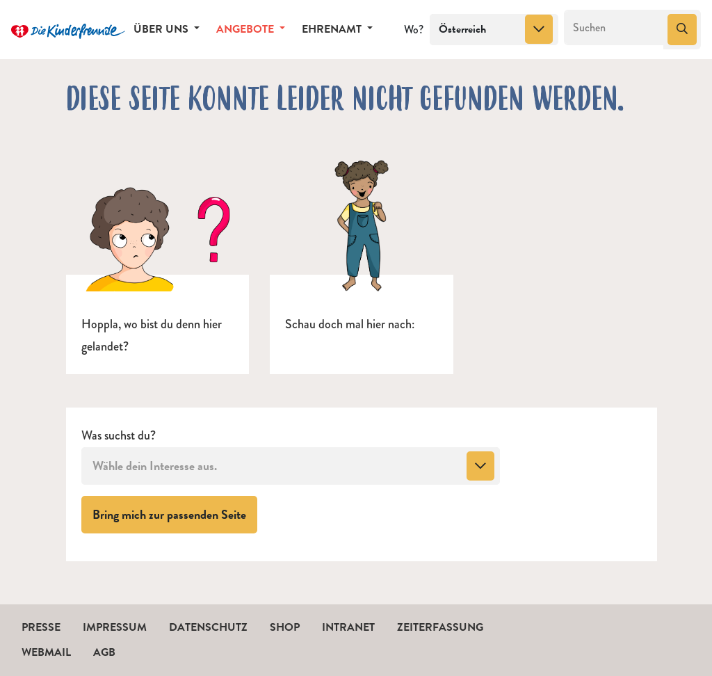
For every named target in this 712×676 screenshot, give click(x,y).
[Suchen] (614, 28)
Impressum (115, 627)
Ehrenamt (333, 29)
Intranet (348, 627)
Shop (285, 627)
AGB (104, 652)
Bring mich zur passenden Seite (174, 514)
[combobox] (494, 30)
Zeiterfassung (440, 627)
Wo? (413, 30)
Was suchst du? (118, 435)
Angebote (246, 29)
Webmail (46, 652)
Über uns (162, 29)
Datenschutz (208, 627)
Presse (41, 627)
